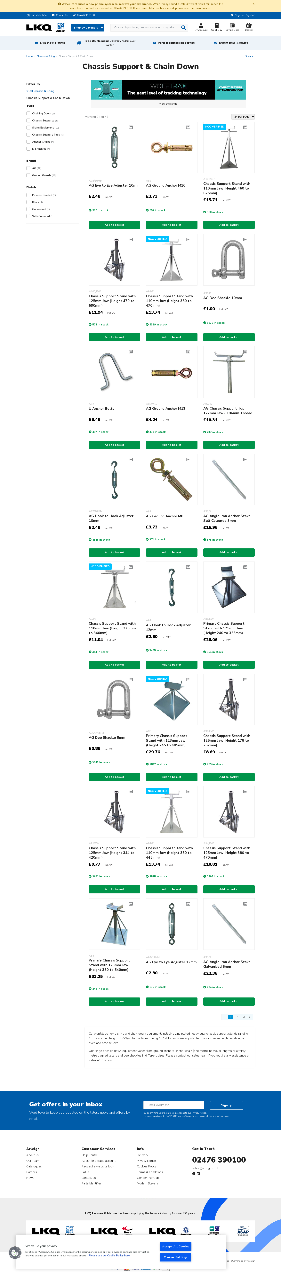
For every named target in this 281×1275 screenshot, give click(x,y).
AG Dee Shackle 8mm (107, 737)
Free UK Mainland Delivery (110, 43)
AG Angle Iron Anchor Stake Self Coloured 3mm (227, 518)
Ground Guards (44, 175)
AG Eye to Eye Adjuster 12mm (171, 962)
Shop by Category (88, 28)
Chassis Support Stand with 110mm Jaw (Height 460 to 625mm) (226, 188)
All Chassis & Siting (40, 91)
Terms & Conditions (150, 1172)
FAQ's (86, 1172)
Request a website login (98, 1166)
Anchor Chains (43, 142)
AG (36, 168)
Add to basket (114, 225)
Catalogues (34, 1166)
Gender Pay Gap (148, 1178)
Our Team (32, 1161)
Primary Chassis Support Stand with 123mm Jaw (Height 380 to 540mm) (109, 965)
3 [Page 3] (244, 1017)
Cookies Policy (146, 1166)
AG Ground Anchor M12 (165, 408)
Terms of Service (215, 1116)
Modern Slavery (147, 1183)
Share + (249, 56)
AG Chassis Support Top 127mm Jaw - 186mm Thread (227, 410)
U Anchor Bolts (101, 408)
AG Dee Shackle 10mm (222, 298)
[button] (15, 1253)
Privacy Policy (198, 1116)
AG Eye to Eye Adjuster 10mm (114, 185)
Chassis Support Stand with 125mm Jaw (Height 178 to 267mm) (226, 740)
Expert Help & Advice (233, 43)
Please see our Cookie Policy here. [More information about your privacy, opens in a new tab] (109, 1256)
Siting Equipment (45, 127)
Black (37, 202)
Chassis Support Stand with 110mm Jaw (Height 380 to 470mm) (169, 301)
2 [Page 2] (237, 1017)
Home (29, 56)
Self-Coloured (42, 216)
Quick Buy (216, 27)
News (30, 1178)
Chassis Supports (45, 120)
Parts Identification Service (176, 43)
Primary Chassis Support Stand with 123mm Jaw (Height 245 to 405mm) (166, 740)
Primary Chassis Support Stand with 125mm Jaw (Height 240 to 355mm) (224, 628)
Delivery (142, 1155)
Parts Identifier (38, 15)
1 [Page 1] (230, 1017)
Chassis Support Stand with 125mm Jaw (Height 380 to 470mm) (226, 853)
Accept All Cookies (175, 1246)
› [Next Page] (249, 1017)
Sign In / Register (245, 15)
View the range (168, 104)
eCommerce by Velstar (243, 1260)
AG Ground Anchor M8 (164, 516)
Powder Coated (44, 195)
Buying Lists (232, 27)
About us (32, 1155)
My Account (201, 27)
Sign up (226, 1105)
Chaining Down (44, 113)
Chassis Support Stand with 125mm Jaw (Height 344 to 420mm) (112, 853)
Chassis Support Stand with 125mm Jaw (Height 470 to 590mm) (112, 301)
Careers (31, 1172)
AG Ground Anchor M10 (165, 185)
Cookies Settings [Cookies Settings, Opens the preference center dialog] (176, 1257)
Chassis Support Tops (48, 135)
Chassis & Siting (46, 56)
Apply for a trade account (99, 1161)
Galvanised (41, 209)
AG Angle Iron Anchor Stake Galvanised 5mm (227, 964)
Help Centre (90, 1155)
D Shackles (41, 149)
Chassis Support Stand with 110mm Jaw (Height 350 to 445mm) (169, 853)
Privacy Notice (199, 1112)
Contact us (89, 1178)
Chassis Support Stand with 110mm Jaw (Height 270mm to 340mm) (112, 628)
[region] (121, 1252)
